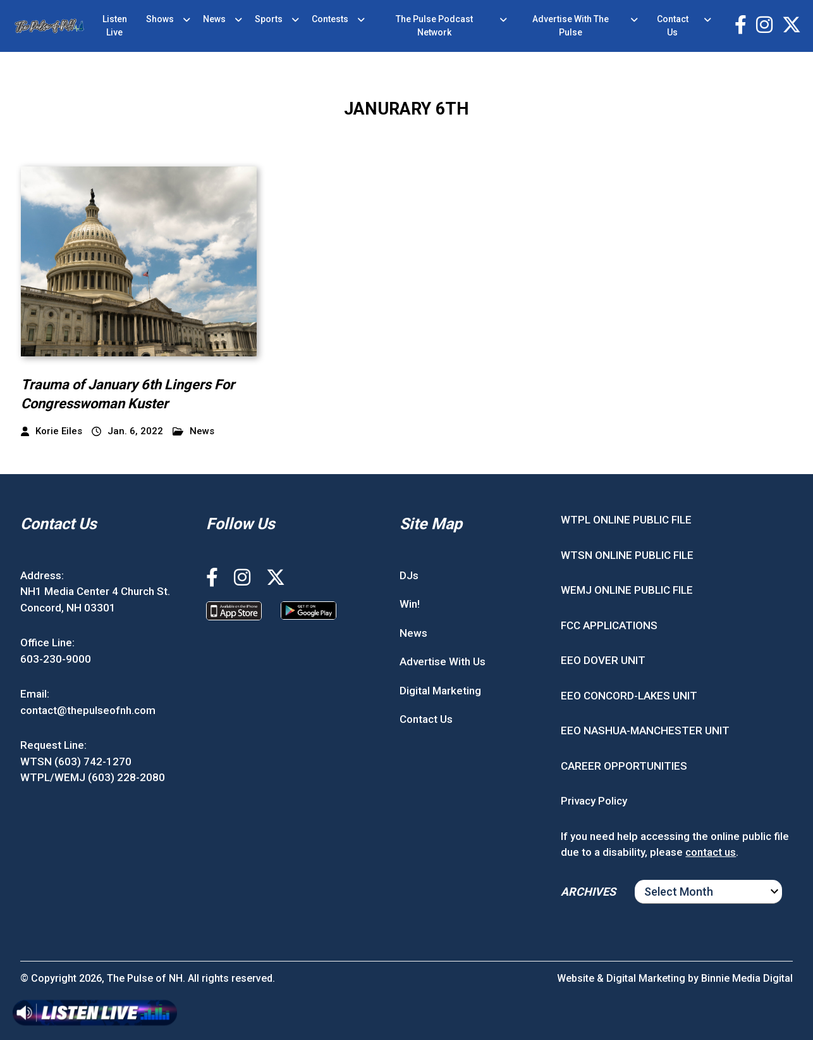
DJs (409, 575)
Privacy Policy (594, 800)
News (214, 19)
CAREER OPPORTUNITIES (624, 766)
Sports (269, 19)
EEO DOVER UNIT (603, 660)
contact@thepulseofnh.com (88, 710)
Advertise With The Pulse (570, 25)
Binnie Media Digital (747, 978)
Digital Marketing (440, 690)
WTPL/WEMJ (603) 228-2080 (92, 777)
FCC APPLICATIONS (609, 625)
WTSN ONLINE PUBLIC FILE (627, 555)
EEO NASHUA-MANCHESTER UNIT (645, 730)
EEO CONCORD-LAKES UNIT (629, 695)
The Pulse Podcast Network (434, 25)
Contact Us (672, 25)
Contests (330, 19)
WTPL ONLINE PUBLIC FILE (626, 519)
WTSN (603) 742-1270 (75, 761)
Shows (160, 19)
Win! (410, 604)
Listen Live (114, 25)
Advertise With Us (443, 661)
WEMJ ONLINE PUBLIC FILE (627, 590)
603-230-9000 (55, 659)
